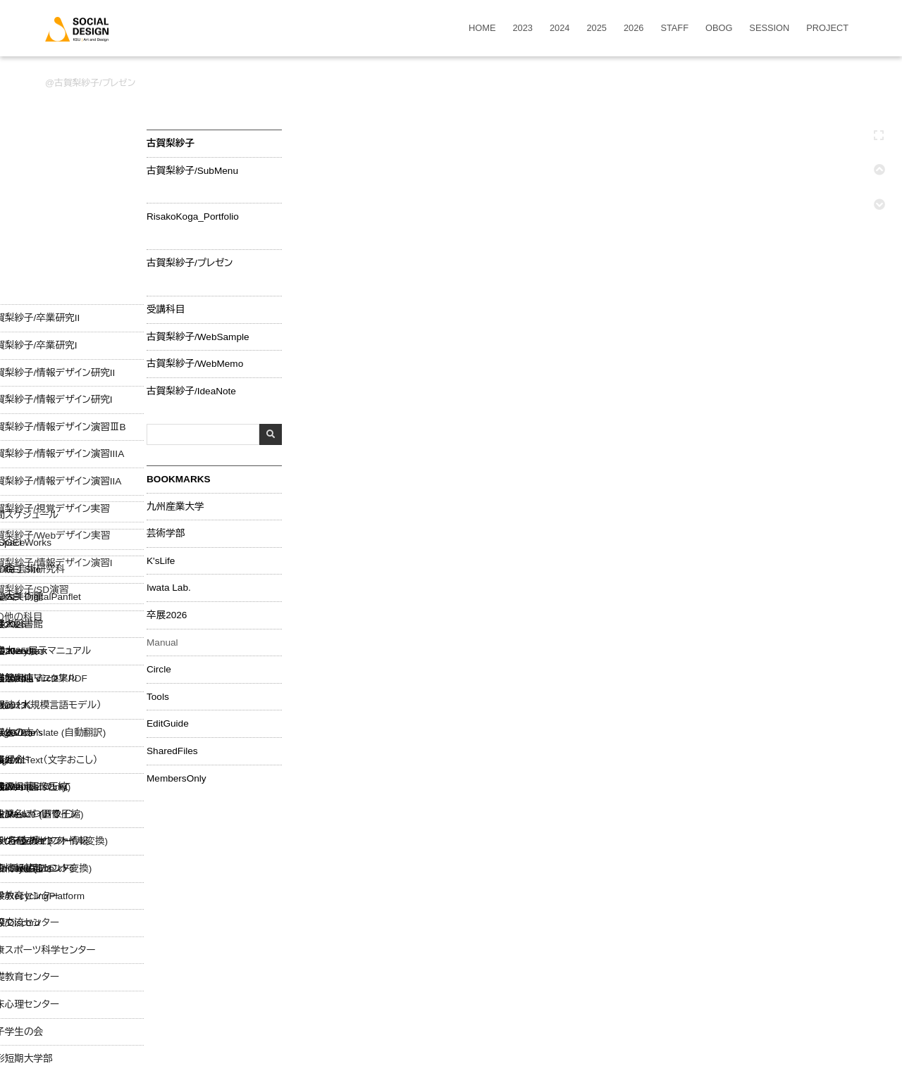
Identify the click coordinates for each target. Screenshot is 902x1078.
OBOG (718, 28)
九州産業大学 (175, 507)
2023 (523, 28)
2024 (559, 28)
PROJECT (827, 28)
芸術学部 (166, 534)
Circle (159, 670)
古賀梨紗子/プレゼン (94, 82)
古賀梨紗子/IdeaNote (191, 391)
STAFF (674, 28)
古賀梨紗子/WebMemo (195, 364)
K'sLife (161, 561)
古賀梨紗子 (170, 143)
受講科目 (166, 310)
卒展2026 (167, 615)
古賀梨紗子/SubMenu (192, 171)
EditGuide (168, 724)
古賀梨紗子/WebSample (198, 337)
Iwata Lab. (169, 588)
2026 (633, 28)
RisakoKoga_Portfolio (193, 217)
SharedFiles (172, 751)
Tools (158, 697)
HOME (482, 28)
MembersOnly (176, 779)
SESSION (769, 28)
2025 (596, 28)
